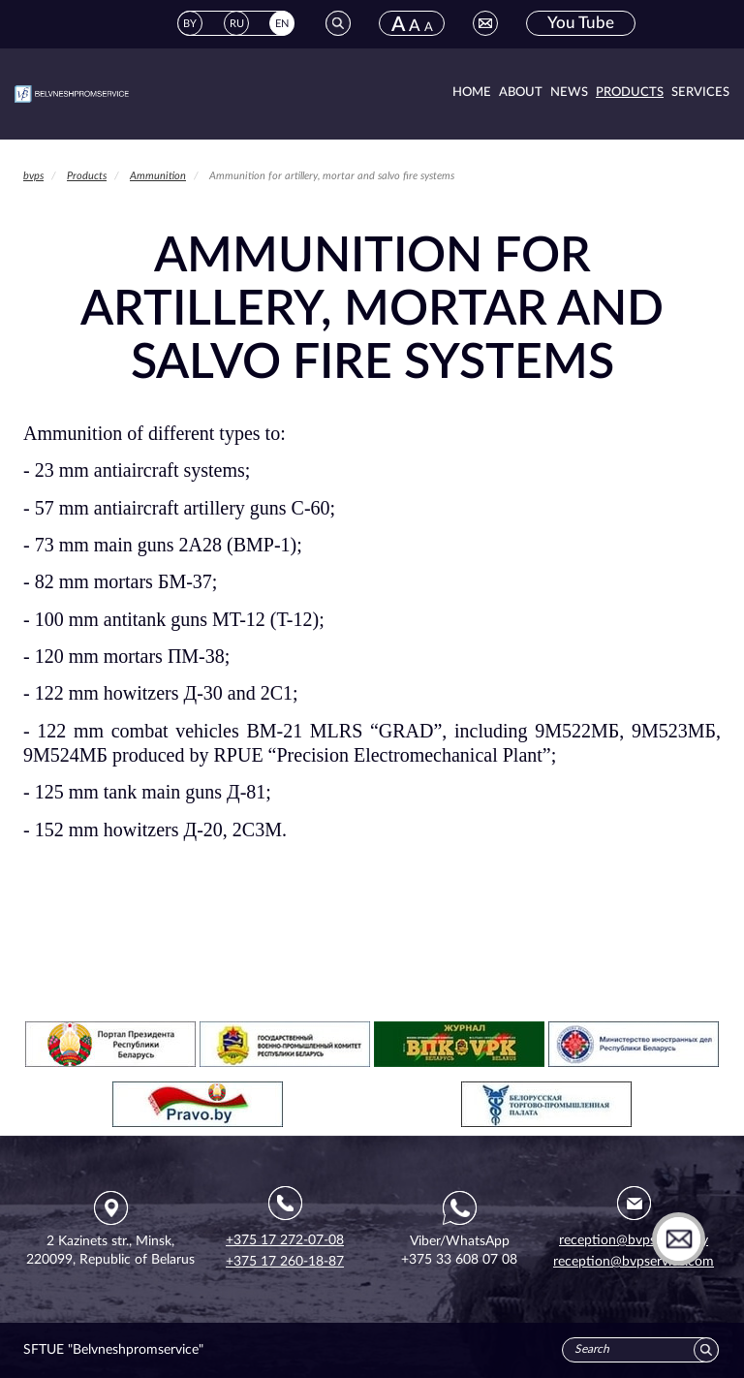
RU (237, 23)
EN (282, 23)
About (520, 92)
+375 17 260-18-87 (285, 1261)
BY (190, 23)
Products (630, 92)
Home (471, 92)
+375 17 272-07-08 (285, 1240)
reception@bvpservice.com (633, 1261)
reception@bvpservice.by (633, 1240)
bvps (33, 176)
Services (700, 92)
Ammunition (158, 176)
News (569, 92)
